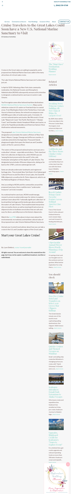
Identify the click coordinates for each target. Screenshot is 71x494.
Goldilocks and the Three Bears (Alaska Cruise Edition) (56, 145)
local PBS (12, 210)
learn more (52, 67)
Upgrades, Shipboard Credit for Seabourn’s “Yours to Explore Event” (55, 431)
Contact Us (64, 14)
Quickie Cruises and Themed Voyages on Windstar (56, 343)
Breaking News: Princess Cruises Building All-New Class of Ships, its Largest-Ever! (56, 102)
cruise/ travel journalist (22, 240)
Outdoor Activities (8, 29)
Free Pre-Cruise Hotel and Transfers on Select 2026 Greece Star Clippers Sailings (56, 296)
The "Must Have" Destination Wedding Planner (56, 60)
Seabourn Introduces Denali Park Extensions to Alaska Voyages (55, 385)
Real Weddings (33, 14)
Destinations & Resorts (19, 14)
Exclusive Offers (45, 14)
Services (7, 14)
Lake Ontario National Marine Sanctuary (26, 125)
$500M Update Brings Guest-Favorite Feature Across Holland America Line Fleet (55, 192)
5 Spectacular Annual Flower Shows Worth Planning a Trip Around (56, 240)
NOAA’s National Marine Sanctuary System (16, 98)
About (54, 14)
